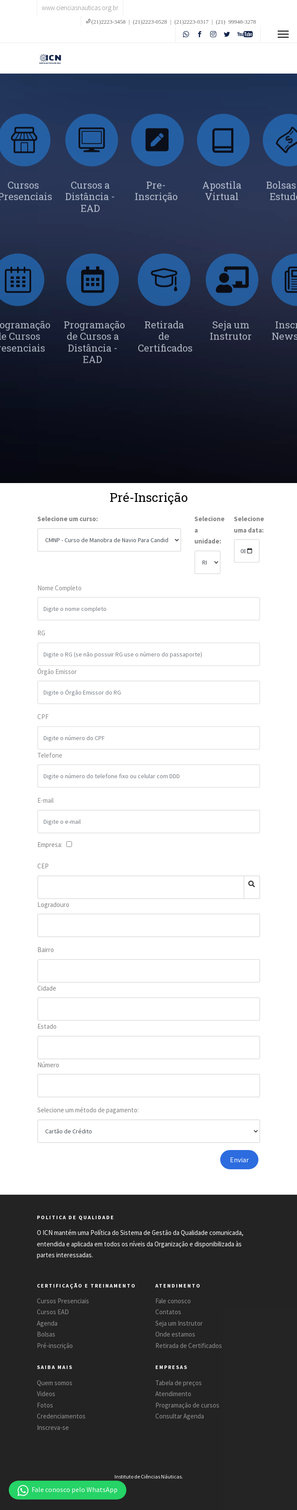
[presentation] (132, 1167)
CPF (43, 721)
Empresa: (51, 844)
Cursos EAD (53, 1312)
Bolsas (46, 1334)
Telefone (49, 759)
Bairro (45, 950)
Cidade (46, 988)
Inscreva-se (53, 1427)
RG (41, 637)
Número (48, 1065)
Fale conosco (173, 1301)
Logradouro (53, 904)
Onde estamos (175, 1334)
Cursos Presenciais (63, 1301)
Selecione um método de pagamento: (88, 1110)
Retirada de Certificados (188, 1345)
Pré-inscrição (55, 1345)
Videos (46, 1394)
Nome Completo (59, 592)
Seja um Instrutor (179, 1323)
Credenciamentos (61, 1416)
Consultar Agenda (179, 1416)
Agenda (47, 1323)
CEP (43, 866)
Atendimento (173, 1394)
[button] (67, 1490)
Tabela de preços (178, 1383)
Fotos (45, 1405)
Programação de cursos (187, 1405)
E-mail (45, 805)
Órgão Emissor (57, 675)
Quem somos (54, 1383)
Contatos (168, 1312)
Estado (47, 1026)
